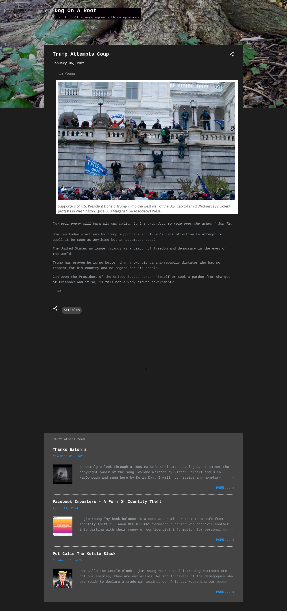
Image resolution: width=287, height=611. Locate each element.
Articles (72, 310)
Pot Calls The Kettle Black (84, 554)
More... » (225, 488)
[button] (231, 55)
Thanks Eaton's (70, 449)
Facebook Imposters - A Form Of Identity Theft (107, 501)
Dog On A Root (75, 11)
